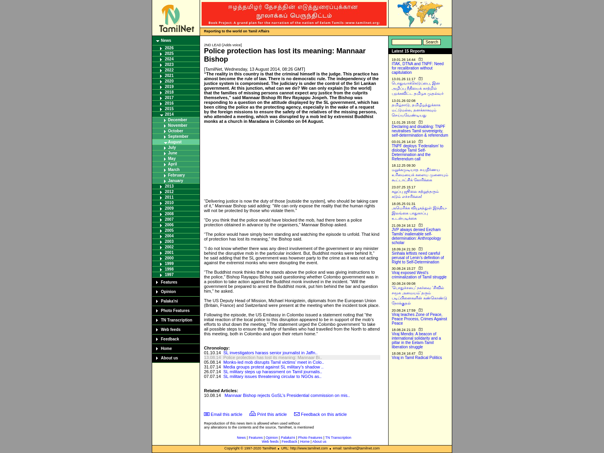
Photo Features (175, 310)
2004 (169, 236)
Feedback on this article (324, 414)
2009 (169, 208)
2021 (169, 75)
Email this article (226, 414)
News (166, 40)
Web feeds (171, 329)
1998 (169, 269)
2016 (169, 103)
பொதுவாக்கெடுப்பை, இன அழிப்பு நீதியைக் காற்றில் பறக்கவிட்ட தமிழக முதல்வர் (418, 88)
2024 (169, 59)
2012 (169, 192)
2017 (169, 98)
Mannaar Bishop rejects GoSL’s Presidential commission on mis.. (287, 395)
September (178, 136)
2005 (169, 230)
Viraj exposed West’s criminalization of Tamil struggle (419, 275)
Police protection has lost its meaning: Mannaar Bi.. (272, 357)
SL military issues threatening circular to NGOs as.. (272, 376)
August (174, 142)
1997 (169, 275)
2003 (169, 241)
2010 (169, 203)
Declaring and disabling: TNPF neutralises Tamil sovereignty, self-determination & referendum (420, 130)
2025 (169, 53)
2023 (169, 64)
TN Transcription (176, 320)
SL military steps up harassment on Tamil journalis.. (272, 371)
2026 (169, 48)
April (172, 164)
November (177, 125)
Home (166, 348)
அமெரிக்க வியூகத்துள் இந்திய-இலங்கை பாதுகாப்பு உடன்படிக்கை (419, 213)
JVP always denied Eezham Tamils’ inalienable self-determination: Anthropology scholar (416, 236)
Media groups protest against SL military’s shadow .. (273, 367)
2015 (169, 109)
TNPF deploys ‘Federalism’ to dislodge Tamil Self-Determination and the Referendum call (418, 152)
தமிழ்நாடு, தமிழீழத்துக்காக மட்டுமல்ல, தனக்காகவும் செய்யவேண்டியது (416, 110)
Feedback (170, 339)
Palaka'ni (169, 301)
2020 (169, 81)
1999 (169, 263)
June (172, 153)
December (177, 120)
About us (169, 358)
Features (169, 282)
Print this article (272, 414)
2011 (169, 197)
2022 (169, 70)
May (172, 158)
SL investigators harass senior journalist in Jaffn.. (270, 352)
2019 (169, 87)
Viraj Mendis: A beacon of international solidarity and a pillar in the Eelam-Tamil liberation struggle (416, 340)
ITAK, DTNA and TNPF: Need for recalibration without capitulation (418, 68)
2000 (169, 258)
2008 (169, 214)
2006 (169, 225)
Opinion (168, 291)
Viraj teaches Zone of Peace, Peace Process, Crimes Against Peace (419, 318)
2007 (169, 219)
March (173, 169)
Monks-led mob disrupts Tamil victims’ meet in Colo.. (273, 362)
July (172, 147)
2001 (169, 252)
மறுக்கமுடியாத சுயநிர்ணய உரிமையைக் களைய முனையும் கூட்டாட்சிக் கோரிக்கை (420, 174)
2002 (169, 247)
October (175, 131)
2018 (169, 92)
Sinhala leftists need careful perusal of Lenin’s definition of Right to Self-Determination (418, 257)
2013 (169, 186)
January (175, 181)
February (176, 175)
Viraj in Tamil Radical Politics (417, 357)
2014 (169, 114)
